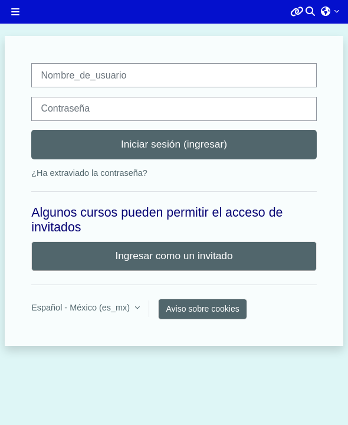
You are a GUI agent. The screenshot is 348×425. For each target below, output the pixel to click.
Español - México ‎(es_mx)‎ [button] (81, 307)
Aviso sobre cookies (202, 308)
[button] (311, 11)
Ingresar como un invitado (173, 255)
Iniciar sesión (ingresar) (174, 144)
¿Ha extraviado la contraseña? (89, 173)
